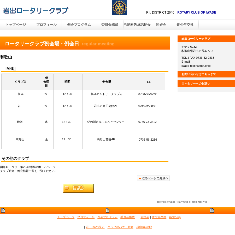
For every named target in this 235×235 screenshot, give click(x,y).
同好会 (161, 25)
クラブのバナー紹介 (120, 226)
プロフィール (86, 217)
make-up (175, 217)
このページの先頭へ (153, 178)
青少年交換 (185, 25)
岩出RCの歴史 (95, 226)
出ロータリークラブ (57, 10)
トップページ (65, 217)
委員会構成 (127, 217)
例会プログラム (107, 217)
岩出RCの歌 (144, 226)
